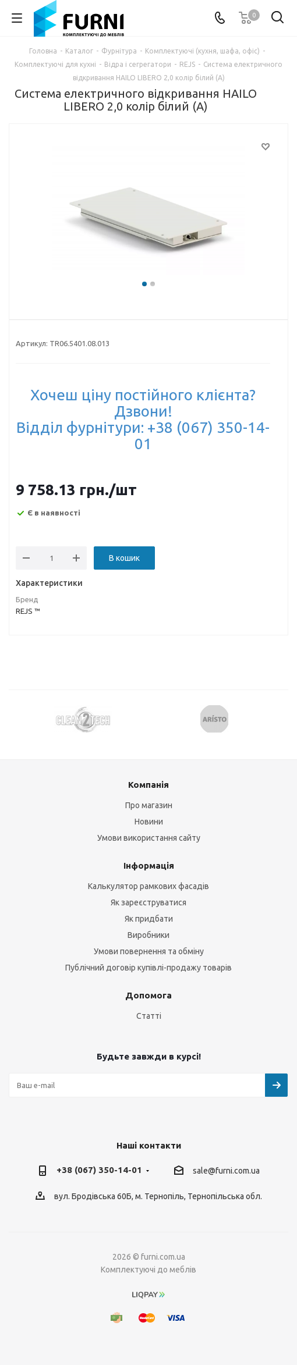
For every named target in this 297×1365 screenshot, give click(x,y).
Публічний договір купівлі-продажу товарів (148, 967)
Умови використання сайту (148, 838)
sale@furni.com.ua (226, 1170)
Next (279, 718)
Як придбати (149, 918)
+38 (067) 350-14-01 (99, 1170)
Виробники (148, 935)
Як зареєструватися (148, 902)
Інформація (148, 865)
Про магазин (148, 805)
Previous (17, 718)
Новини (149, 821)
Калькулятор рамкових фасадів (148, 886)
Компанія (148, 785)
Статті (148, 1016)
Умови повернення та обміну (149, 951)
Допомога (148, 995)
